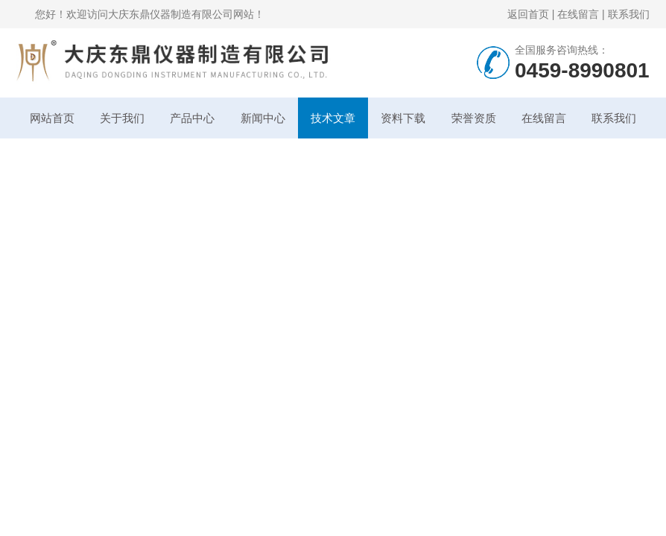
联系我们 (629, 14)
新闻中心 (263, 118)
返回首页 (528, 14)
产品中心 (192, 118)
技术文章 (333, 118)
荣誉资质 (473, 118)
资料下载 (403, 118)
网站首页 (52, 118)
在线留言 (578, 14)
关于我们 (122, 118)
